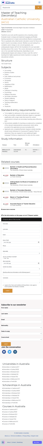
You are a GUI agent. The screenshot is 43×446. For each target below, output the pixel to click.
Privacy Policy (26, 436)
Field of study (5, 331)
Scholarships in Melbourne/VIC (12, 400)
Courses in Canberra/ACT (10, 409)
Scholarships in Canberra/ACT (11, 388)
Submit (8, 290)
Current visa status (7, 267)
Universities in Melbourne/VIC (11, 379)
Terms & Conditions (16, 436)
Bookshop (20, 442)
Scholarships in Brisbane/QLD (11, 393)
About (8, 442)
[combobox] (21, 274)
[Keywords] (18, 7)
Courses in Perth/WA (9, 424)
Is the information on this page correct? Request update (19, 215)
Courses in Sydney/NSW (10, 412)
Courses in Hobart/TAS (9, 419)
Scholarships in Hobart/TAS (11, 398)
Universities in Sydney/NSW (11, 369)
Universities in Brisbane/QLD (11, 372)
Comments (5, 278)
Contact (14, 442)
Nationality (5, 251)
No (7, 258)
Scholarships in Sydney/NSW (11, 390)
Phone (4, 245)
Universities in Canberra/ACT (11, 367)
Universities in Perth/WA (10, 381)
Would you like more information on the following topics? (16, 272)
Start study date (6, 261)
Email (4, 234)
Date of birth (6, 240)
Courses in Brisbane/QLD (10, 414)
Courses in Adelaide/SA (10, 416)
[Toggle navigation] (39, 2)
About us (7, 436)
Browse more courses (8, 209)
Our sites (36, 442)
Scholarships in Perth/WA (10, 403)
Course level (5, 337)
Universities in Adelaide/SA (10, 374)
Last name (5, 229)
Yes (4, 258)
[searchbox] (3, 274)
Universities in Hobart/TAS (10, 376)
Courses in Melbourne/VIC (10, 421)
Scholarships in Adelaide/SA (11, 395)
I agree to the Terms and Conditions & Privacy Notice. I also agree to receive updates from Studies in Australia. (21, 285)
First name (5, 223)
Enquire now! (34, 436)
